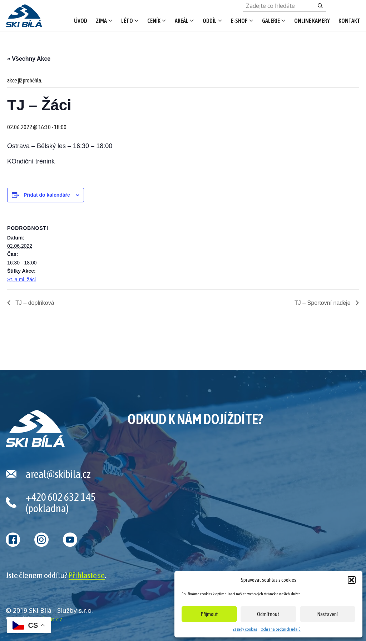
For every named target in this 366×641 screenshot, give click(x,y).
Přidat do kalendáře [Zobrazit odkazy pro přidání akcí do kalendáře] (47, 195)
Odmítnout (268, 614)
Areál (181, 20)
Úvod (80, 20)
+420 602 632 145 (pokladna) (60, 502)
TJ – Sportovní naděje (323, 303)
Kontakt (349, 20)
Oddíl (210, 20)
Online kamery (312, 20)
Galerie (271, 20)
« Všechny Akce (28, 59)
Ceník (153, 20)
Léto (127, 20)
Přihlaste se (87, 575)
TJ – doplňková (34, 303)
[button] (351, 580)
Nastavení (327, 614)
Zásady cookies (245, 629)
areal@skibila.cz (58, 474)
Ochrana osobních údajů (281, 629)
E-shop (239, 20)
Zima (101, 20)
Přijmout (209, 614)
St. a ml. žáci (21, 279)
